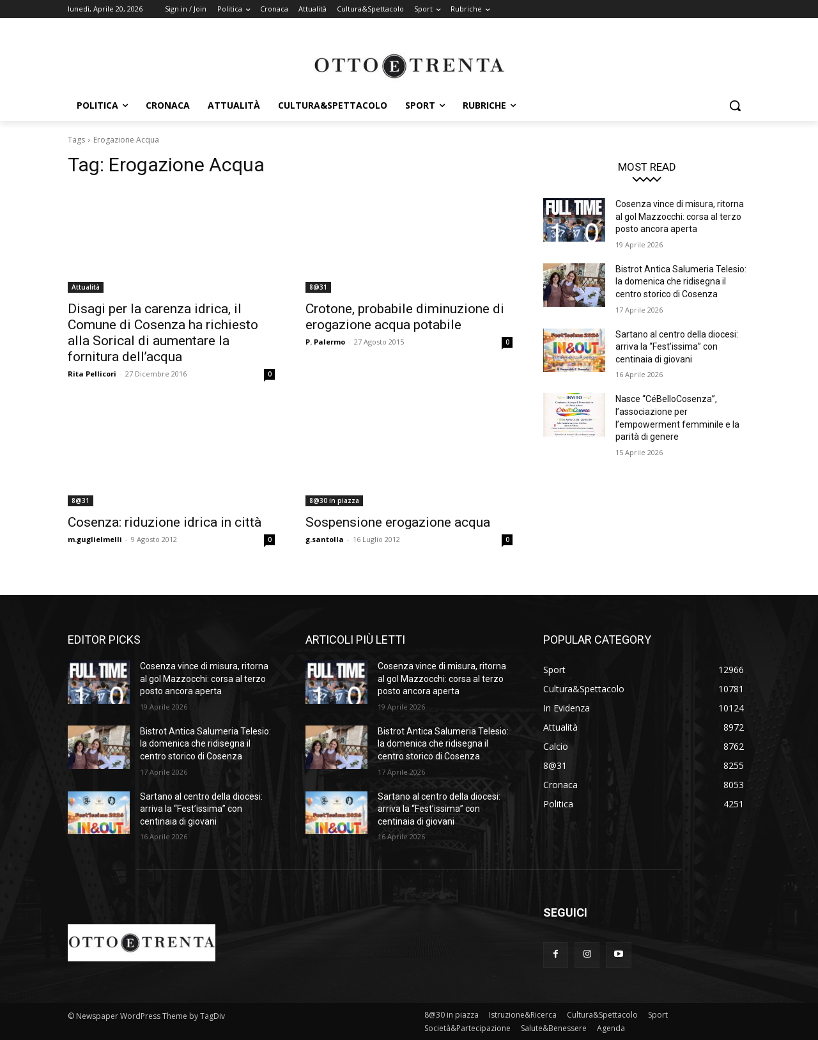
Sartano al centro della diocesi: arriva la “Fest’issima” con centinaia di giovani (676, 346)
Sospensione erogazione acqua (397, 522)
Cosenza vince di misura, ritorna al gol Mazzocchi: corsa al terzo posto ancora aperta (679, 216)
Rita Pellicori (92, 373)
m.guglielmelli (95, 539)
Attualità (86, 287)
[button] (735, 105)
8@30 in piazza (334, 500)
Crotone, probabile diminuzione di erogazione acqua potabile (404, 316)
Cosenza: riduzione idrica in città (164, 522)
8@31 (318, 287)
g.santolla (324, 539)
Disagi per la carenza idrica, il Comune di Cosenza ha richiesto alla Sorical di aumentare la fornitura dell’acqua (163, 332)
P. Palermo (325, 341)
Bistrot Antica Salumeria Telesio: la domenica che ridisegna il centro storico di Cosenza (680, 281)
